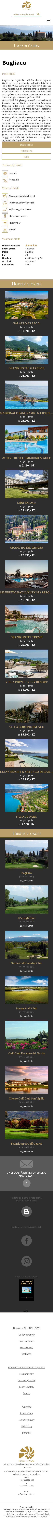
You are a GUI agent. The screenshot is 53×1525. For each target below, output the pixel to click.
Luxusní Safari (26, 1341)
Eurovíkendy (26, 1347)
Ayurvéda (27, 1407)
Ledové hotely (26, 1387)
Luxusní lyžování (26, 1380)
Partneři (26, 1432)
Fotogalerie (26, 150)
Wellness (26, 1354)
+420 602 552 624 (27, 1480)
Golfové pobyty (27, 1334)
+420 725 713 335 (27, 1485)
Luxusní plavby (26, 1420)
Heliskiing (26, 1426)
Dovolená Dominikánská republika (26, 1367)
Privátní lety (26, 1413)
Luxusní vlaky (26, 1374)
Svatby (26, 1393)
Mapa (26, 156)
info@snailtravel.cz (26, 1494)
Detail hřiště (26, 144)
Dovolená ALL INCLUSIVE (26, 1328)
